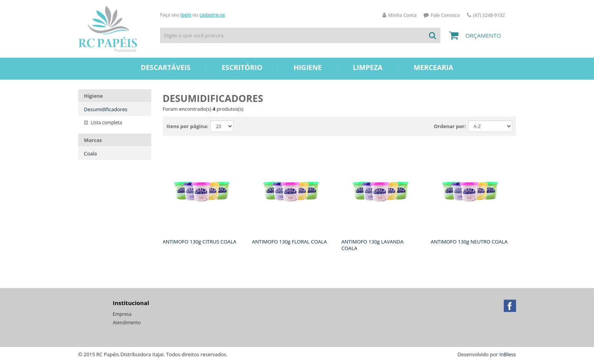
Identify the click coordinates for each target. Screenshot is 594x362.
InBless (508, 354)
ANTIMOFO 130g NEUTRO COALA (469, 241)
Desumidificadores (105, 109)
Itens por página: (187, 126)
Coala (90, 153)
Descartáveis (166, 67)
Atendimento (127, 322)
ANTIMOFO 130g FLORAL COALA (289, 241)
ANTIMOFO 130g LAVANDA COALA (372, 245)
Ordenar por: (450, 126)
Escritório (242, 67)
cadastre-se (212, 15)
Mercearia (433, 67)
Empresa (122, 314)
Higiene (307, 67)
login (185, 15)
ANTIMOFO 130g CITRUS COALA (200, 241)
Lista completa (103, 122)
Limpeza (367, 67)
